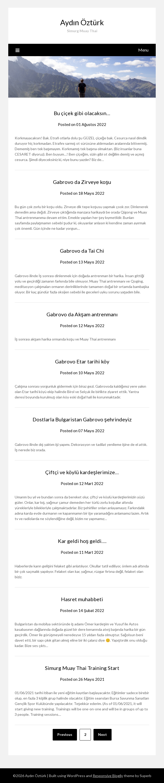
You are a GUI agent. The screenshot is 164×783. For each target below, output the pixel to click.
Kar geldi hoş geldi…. (82, 541)
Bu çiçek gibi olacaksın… (82, 113)
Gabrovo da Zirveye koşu (82, 182)
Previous (64, 734)
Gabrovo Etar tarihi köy (82, 361)
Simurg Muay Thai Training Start (82, 668)
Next (102, 734)
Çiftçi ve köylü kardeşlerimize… (82, 472)
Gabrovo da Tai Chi (82, 251)
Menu (143, 49)
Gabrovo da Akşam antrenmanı (82, 314)
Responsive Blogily (108, 775)
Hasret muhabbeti (82, 599)
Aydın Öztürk (82, 22)
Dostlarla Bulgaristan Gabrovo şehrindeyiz (82, 419)
